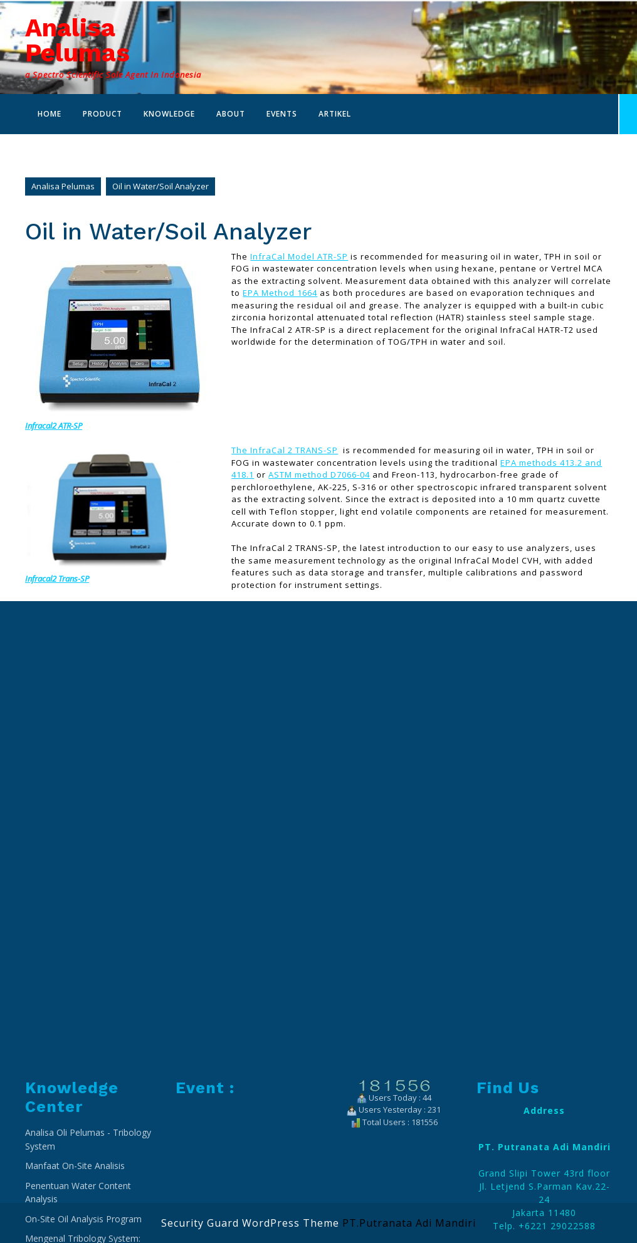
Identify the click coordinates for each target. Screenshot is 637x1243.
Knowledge (169, 113)
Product (102, 113)
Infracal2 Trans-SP (57, 578)
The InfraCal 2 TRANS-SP (284, 450)
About (230, 113)
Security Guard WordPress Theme (250, 1223)
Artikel (334, 113)
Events (281, 113)
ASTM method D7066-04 (319, 474)
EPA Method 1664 (280, 292)
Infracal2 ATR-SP (53, 425)
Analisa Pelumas (77, 40)
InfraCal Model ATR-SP (299, 256)
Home (49, 113)
